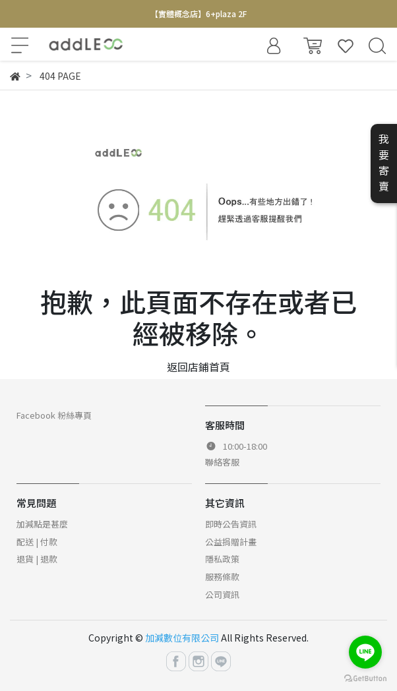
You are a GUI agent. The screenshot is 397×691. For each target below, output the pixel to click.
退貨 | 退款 (36, 559)
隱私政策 (222, 559)
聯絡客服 (222, 462)
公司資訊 (222, 594)
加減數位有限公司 (182, 637)
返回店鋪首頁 (198, 367)
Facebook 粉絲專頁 (54, 415)
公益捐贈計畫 (231, 541)
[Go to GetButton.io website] (365, 677)
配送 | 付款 (36, 541)
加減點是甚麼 (42, 524)
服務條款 (222, 576)
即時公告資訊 (231, 524)
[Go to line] (365, 652)
